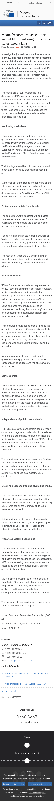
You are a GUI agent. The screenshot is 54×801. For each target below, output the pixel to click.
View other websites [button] (34, 3)
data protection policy (37, 796)
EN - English (6, 3)
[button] (47, 23)
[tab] (27, 737)
